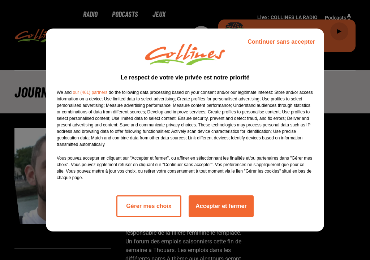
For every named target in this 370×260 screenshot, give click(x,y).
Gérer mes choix (148, 206)
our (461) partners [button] (90, 92)
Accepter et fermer (220, 206)
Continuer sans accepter (281, 42)
